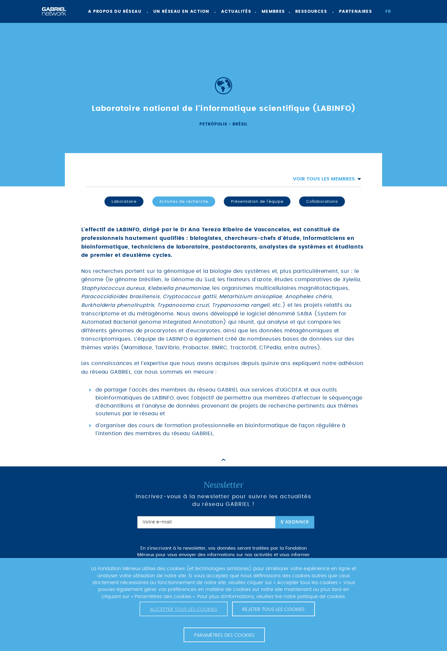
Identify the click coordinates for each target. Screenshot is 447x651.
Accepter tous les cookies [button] (183, 609)
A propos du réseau (114, 12)
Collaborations (322, 201)
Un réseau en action (181, 12)
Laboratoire (124, 201)
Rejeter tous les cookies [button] (273, 609)
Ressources (311, 12)
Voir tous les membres (327, 179)
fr (388, 12)
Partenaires (355, 12)
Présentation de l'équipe (257, 201)
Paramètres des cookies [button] (224, 635)
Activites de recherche (183, 201)
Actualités (236, 12)
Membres (273, 12)
